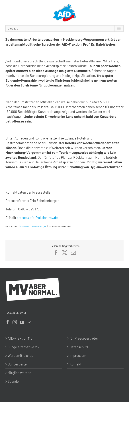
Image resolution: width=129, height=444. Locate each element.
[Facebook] (7, 322)
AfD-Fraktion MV (20, 338)
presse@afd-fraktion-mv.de (37, 217)
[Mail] (29, 322)
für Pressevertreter (83, 338)
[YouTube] (22, 322)
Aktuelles (24, 226)
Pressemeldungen (38, 226)
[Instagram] (15, 322)
